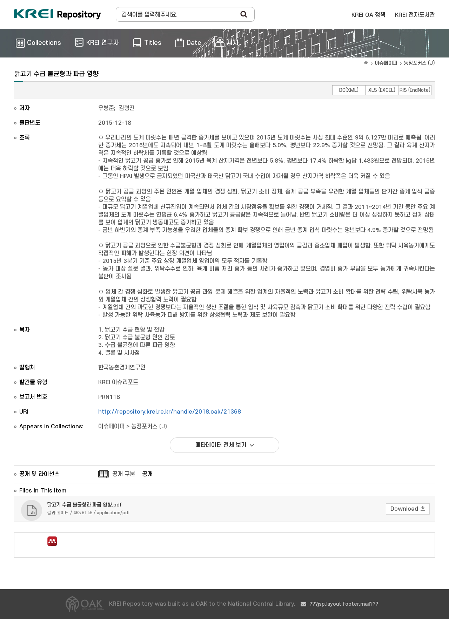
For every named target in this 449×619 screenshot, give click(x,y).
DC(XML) (348, 90)
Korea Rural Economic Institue (57, 14)
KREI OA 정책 (368, 15)
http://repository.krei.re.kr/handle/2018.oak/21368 (169, 412)
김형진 (127, 108)
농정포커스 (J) (419, 63)
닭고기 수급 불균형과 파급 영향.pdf (84, 505)
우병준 (106, 108)
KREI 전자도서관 (415, 15)
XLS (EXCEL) (381, 90)
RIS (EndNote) (415, 90)
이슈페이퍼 (386, 63)
